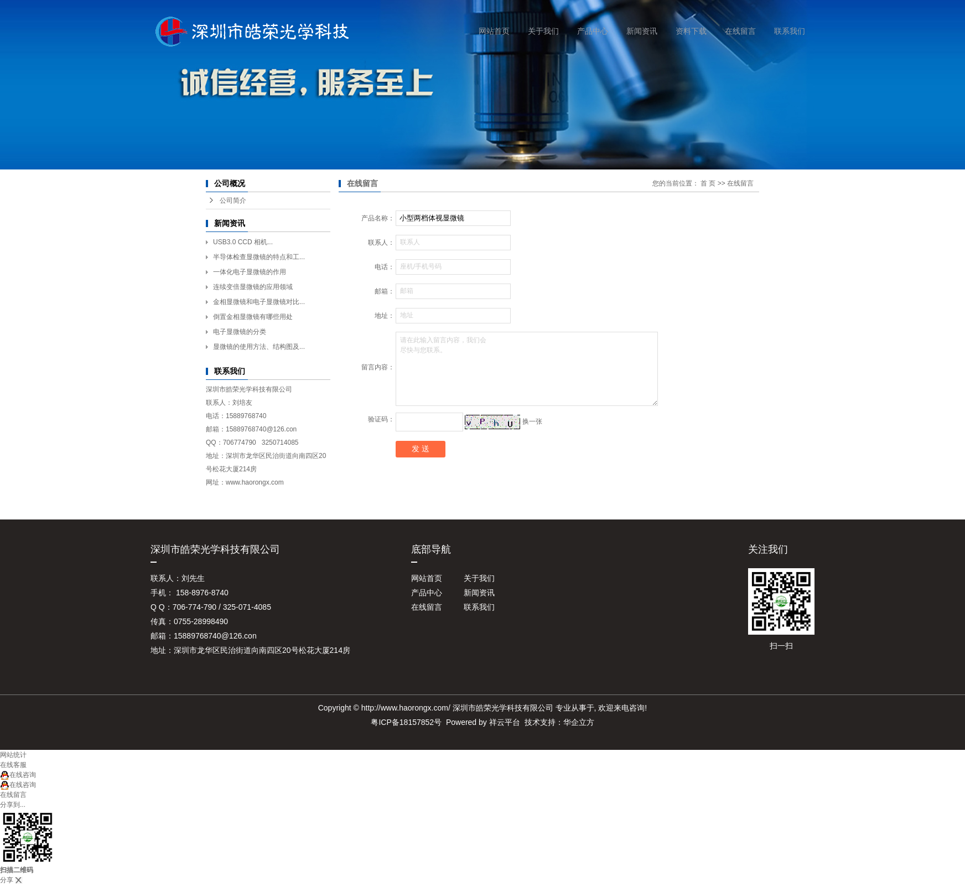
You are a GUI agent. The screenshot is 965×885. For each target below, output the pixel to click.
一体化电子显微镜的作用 (249, 272)
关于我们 (543, 31)
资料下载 (691, 31)
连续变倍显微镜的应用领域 (253, 287)
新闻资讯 (641, 31)
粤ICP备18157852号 (406, 722)
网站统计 (13, 755)
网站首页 (494, 31)
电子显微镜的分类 (239, 332)
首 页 (708, 183)
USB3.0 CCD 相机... (243, 242)
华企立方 (578, 722)
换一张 (532, 421)
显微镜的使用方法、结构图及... (259, 347)
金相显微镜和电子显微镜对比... (259, 302)
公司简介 (233, 200)
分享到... (12, 805)
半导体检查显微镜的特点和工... (259, 257)
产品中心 (592, 31)
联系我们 (789, 31)
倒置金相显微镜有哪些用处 (253, 317)
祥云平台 (504, 722)
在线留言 (740, 31)
